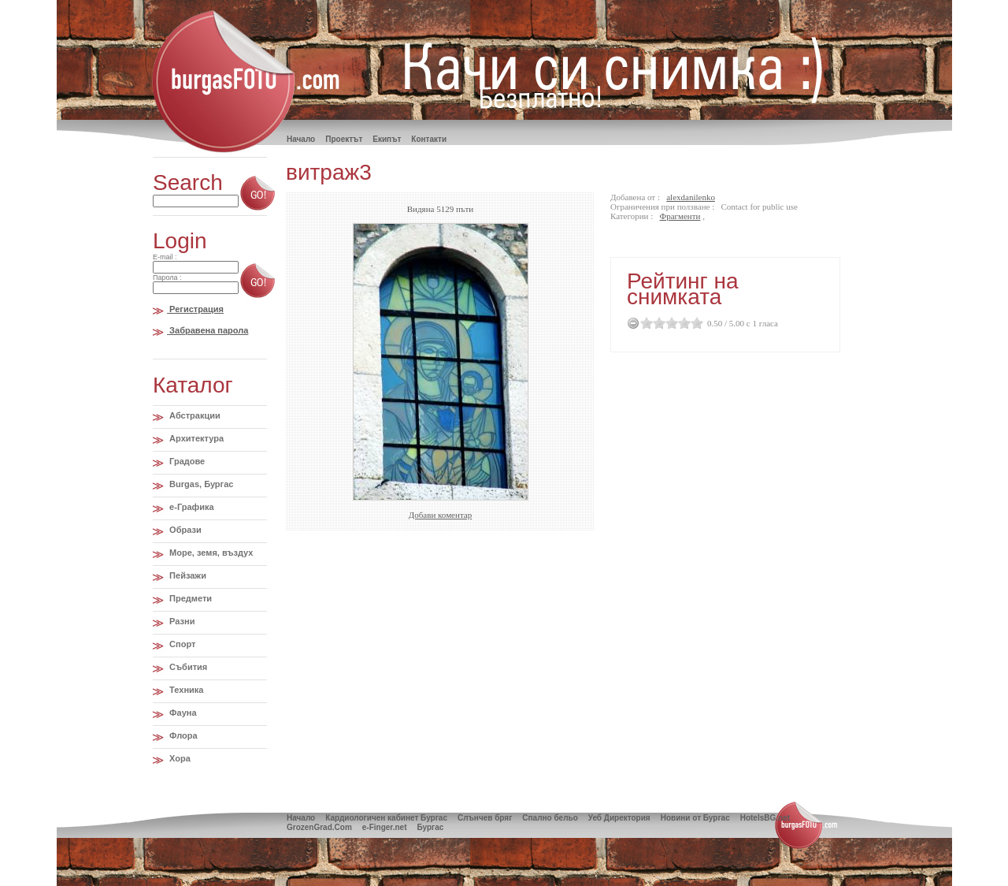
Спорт (181, 644)
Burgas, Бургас (200, 484)
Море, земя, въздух (210, 552)
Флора (182, 735)
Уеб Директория (619, 817)
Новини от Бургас (695, 817)
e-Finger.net (384, 827)
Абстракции (193, 415)
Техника (185, 689)
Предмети (189, 598)
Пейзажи (186, 575)
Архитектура (195, 438)
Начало (301, 817)
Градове (186, 461)
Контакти (429, 139)
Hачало (301, 139)
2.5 (668, 323)
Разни (181, 621)
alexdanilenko (690, 197)
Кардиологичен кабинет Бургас (386, 817)
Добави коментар (440, 514)
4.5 (694, 323)
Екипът (386, 139)
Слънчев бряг (485, 817)
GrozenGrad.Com (319, 827)
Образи (184, 529)
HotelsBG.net (765, 817)
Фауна (181, 712)
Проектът (343, 139)
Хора (179, 758)
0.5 (643, 323)
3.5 (681, 323)
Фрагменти (680, 216)
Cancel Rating (633, 323)
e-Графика (190, 507)
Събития (187, 667)
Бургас (430, 827)
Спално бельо (549, 817)
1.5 (656, 323)
